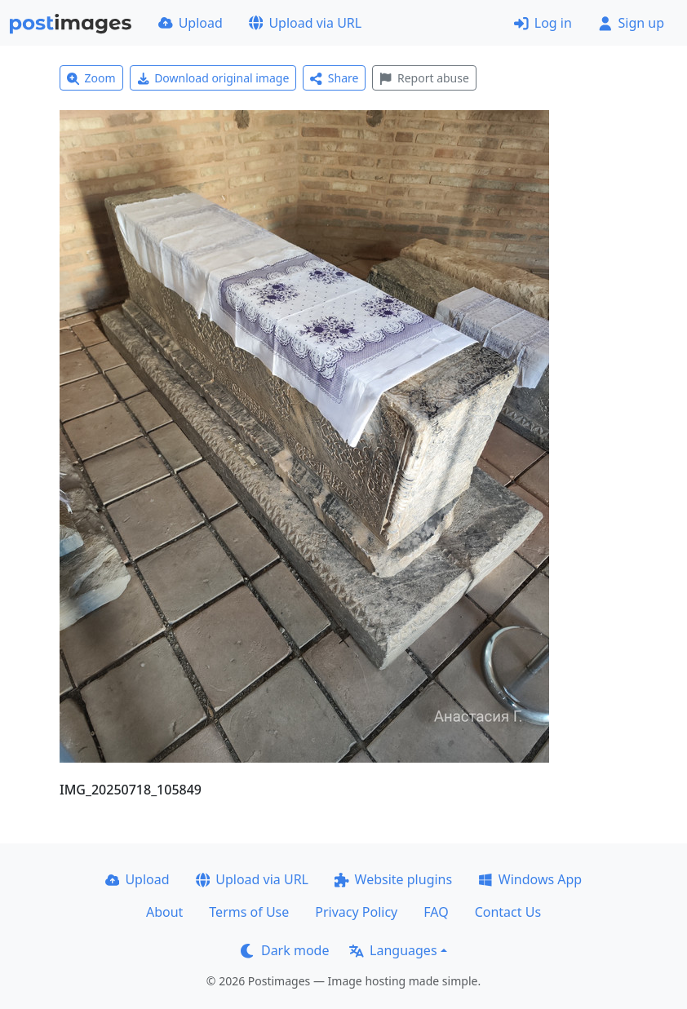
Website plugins (393, 879)
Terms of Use (249, 912)
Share (334, 78)
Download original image (213, 78)
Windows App (530, 879)
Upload (190, 23)
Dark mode (285, 950)
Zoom (91, 78)
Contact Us (508, 912)
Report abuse (423, 78)
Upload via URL (305, 23)
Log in (543, 23)
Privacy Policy (356, 912)
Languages (393, 950)
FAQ (435, 912)
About (164, 912)
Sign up (631, 23)
